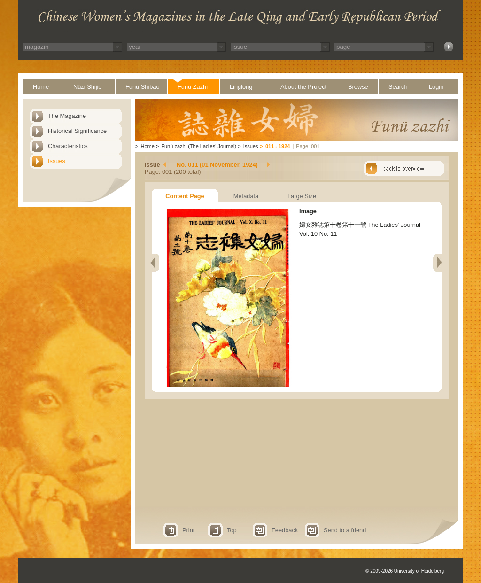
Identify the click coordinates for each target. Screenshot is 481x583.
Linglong (241, 86)
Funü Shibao (142, 86)
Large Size (301, 196)
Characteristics (68, 145)
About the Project (303, 86)
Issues (56, 160)
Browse (358, 86)
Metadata (245, 196)
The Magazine (67, 115)
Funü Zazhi (193, 86)
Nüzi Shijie (87, 86)
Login (436, 86)
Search (398, 86)
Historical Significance (77, 130)
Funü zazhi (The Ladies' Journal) (198, 146)
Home (41, 86)
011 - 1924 (277, 146)
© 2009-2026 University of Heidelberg (404, 571)
